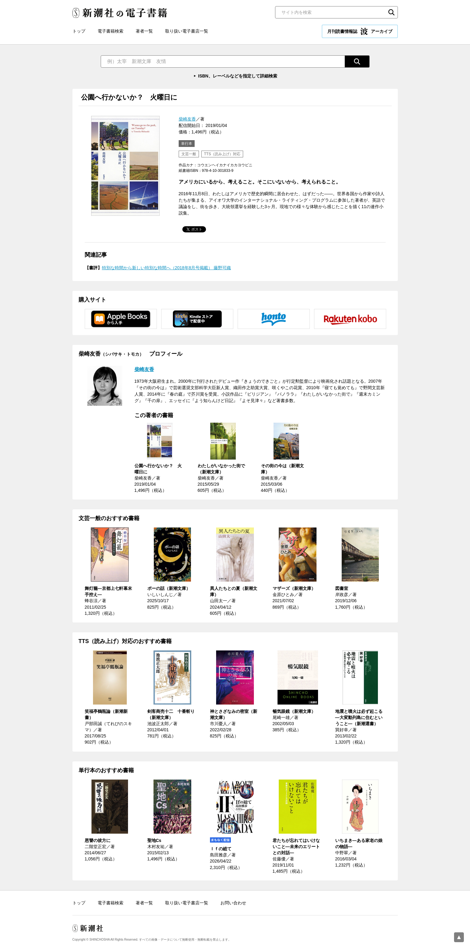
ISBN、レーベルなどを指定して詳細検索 (237, 75)
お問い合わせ (233, 902)
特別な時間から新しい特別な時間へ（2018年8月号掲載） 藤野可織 (166, 267)
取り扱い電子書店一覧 (186, 31)
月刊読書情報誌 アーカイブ (359, 31)
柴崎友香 (187, 119)
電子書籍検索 (110, 31)
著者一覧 (144, 31)
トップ (78, 31)
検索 (391, 12)
